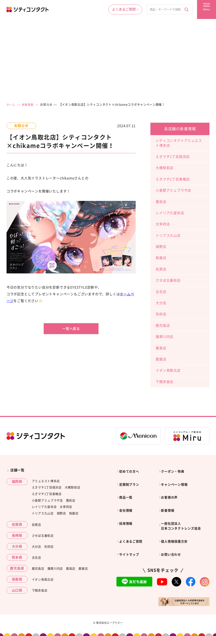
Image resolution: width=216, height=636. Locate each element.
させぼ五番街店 (168, 280)
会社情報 (127, 502)
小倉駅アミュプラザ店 (173, 190)
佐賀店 (161, 269)
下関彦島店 (164, 381)
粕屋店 (161, 258)
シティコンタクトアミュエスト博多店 (179, 143)
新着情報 (29, 104)
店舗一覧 (17, 470)
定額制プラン (131, 481)
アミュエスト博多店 (46, 481)
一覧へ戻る (71, 328)
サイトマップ (131, 539)
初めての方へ (131, 470)
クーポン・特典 (174, 470)
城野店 (161, 246)
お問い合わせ (173, 539)
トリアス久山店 (168, 235)
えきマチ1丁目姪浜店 (173, 156)
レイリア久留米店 (170, 213)
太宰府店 (163, 224)
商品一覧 (127, 491)
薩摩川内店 (164, 336)
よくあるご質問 (132, 529)
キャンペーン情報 (176, 481)
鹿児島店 (163, 325)
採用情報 (127, 513)
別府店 (161, 314)
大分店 (161, 303)
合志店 (161, 291)
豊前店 (161, 201)
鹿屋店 (161, 359)
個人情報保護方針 (176, 529)
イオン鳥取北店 (168, 370)
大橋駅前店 (164, 167)
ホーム (11, 104)
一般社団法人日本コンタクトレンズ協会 (183, 515)
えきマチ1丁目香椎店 (173, 179)
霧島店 (161, 348)
